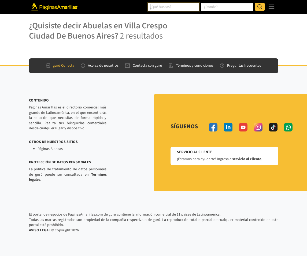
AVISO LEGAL (39, 230)
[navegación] (271, 7)
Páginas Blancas (50, 149)
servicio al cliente (246, 159)
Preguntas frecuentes (240, 65)
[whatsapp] (288, 127)
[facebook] (213, 127)
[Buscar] (260, 7)
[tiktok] (273, 127)
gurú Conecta (60, 65)
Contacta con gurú (143, 65)
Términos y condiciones (191, 65)
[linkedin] (228, 127)
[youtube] (243, 127)
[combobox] (173, 7)
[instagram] (258, 127)
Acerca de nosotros (100, 65)
